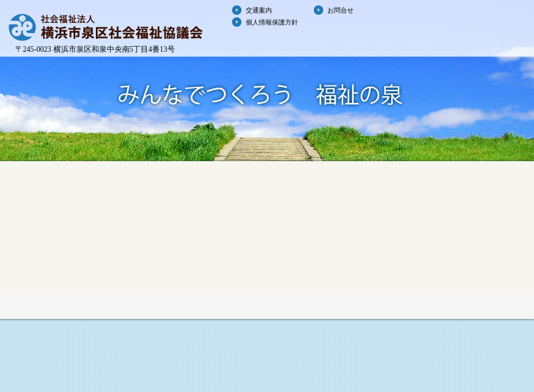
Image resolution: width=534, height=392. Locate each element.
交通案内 (259, 10)
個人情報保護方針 (272, 22)
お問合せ (340, 10)
